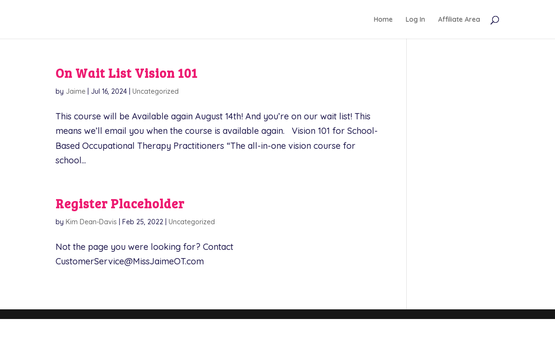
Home (383, 20)
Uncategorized (155, 91)
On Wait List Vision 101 (127, 72)
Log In (415, 20)
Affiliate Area (459, 20)
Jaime (75, 91)
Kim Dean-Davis (91, 222)
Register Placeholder (120, 203)
